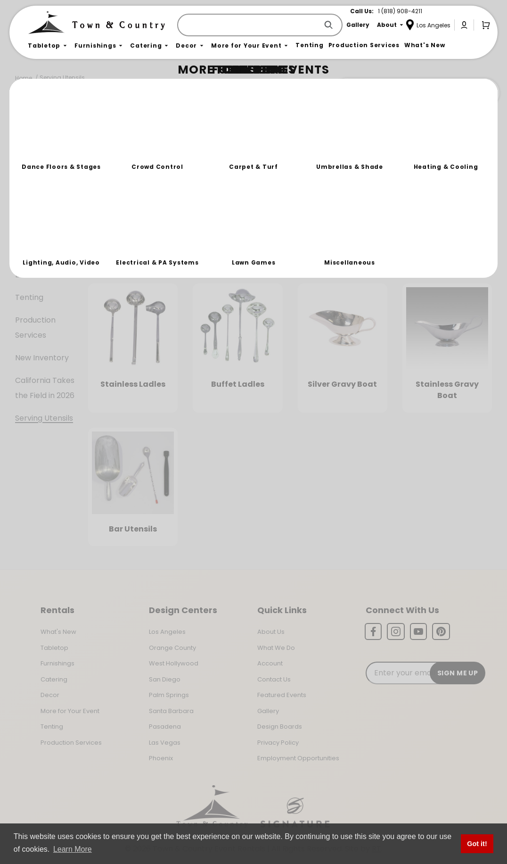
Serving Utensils (62, 78)
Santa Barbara (171, 710)
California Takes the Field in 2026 (44, 388)
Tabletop (32, 169)
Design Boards (279, 726)
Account (270, 663)
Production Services (35, 328)
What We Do (276, 647)
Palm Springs (169, 694)
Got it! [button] (477, 843)
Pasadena (165, 726)
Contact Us (274, 679)
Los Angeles (167, 631)
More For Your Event (41, 267)
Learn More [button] (72, 849)
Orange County (172, 647)
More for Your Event (70, 710)
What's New (58, 631)
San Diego (164, 679)
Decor (26, 237)
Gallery (268, 710)
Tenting (29, 297)
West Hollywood (173, 663)
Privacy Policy (278, 742)
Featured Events (281, 694)
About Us (271, 631)
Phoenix (161, 758)
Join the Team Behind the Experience (415, 93)
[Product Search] (249, 25)
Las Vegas (164, 742)
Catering (31, 214)
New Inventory (42, 357)
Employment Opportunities (298, 758)
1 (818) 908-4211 (400, 11)
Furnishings (35, 191)
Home (23, 78)
